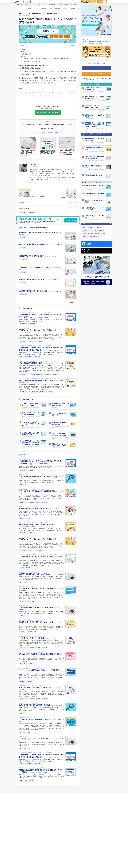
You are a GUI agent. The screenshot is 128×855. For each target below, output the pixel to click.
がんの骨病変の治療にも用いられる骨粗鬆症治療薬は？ (38, 524)
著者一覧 (44, 8)
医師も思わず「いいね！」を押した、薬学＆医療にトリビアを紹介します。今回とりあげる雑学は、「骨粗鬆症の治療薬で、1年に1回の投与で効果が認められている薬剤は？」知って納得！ (41, 660)
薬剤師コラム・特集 (28, 4)
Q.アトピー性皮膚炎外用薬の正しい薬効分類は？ (36, 476)
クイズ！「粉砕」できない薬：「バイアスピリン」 (37, 687)
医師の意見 (22, 631)
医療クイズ (57, 8)
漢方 (21, 582)
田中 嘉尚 (21, 234)
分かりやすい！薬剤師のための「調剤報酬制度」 (45, 4)
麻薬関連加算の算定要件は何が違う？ (32, 279)
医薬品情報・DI (24, 502)
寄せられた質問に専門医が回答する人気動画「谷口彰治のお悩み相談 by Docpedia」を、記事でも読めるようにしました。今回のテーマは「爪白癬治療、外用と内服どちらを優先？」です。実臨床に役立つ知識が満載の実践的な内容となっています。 (41, 628)
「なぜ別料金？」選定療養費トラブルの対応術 (35, 556)
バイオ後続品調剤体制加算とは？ (31, 363)
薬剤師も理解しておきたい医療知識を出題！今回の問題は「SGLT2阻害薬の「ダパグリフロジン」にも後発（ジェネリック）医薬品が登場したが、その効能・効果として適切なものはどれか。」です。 (41, 709)
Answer (24, 51)
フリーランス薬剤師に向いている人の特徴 (34, 719)
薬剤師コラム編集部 (43, 317)
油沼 (56, 508)
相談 (23, 49)
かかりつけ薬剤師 (33, 391)
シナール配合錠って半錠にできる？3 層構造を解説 (37, 491)
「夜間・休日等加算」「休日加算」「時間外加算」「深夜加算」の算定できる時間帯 (45, 58)
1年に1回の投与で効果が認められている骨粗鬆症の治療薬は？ (41, 654)
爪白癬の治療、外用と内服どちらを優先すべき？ (36, 622)
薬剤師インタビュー (25, 601)
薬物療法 (30, 681)
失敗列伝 (28, 518)
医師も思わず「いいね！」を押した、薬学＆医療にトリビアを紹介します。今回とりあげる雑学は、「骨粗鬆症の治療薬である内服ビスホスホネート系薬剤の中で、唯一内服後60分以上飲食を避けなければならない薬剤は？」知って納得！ (41, 776)
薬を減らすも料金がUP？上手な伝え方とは (34, 291)
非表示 (73, 45)
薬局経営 (46, 374)
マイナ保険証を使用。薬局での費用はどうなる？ (36, 268)
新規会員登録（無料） (48, 128)
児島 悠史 (22, 478)
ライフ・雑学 (23, 532)
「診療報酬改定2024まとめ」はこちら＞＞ (32, 68)
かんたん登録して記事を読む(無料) (48, 112)
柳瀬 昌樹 (21, 609)
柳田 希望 (28, 332)
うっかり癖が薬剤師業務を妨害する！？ (33, 508)
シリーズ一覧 (36, 8)
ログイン (110, 1)
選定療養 (50, 8)
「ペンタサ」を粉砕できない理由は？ (32, 638)
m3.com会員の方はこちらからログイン (48, 132)
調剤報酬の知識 (26, 54)
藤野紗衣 (61, 574)
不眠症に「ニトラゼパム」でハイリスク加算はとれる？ (38, 330)
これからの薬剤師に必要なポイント (32, 61)
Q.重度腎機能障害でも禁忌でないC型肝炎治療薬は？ (37, 607)
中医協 (21, 356)
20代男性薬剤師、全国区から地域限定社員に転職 (36, 588)
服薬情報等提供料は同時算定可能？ (31, 256)
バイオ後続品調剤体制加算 (35, 374)
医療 (35, 631)
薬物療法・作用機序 (35, 502)
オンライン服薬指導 (88, 233)
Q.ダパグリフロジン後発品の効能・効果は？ (35, 705)
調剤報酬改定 (23, 212)
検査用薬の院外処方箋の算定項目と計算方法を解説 (37, 233)
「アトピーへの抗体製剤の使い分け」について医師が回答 (39, 670)
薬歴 (79, 8)
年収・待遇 (22, 732)
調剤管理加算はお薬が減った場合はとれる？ (35, 244)
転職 (33, 601)
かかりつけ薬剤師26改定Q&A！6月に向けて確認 (36, 380)
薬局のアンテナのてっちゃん (57, 363)
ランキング (28, 8)
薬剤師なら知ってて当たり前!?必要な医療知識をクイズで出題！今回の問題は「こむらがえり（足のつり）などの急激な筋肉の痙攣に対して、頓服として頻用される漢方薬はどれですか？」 (41, 744)
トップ (21, 8)
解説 (23, 56)
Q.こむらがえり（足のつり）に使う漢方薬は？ (35, 738)
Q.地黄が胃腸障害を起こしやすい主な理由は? (35, 574)
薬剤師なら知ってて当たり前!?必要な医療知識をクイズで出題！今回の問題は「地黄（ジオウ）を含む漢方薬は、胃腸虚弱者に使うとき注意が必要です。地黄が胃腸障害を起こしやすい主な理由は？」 (41, 578)
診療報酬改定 (65, 8)
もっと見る (72, 302)
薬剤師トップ (19, 4)
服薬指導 (73, 8)
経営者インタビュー (88, 230)
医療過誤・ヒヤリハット (32, 567)
